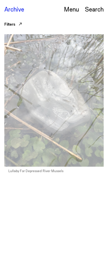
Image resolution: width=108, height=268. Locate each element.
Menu (71, 9)
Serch (94, 9)
